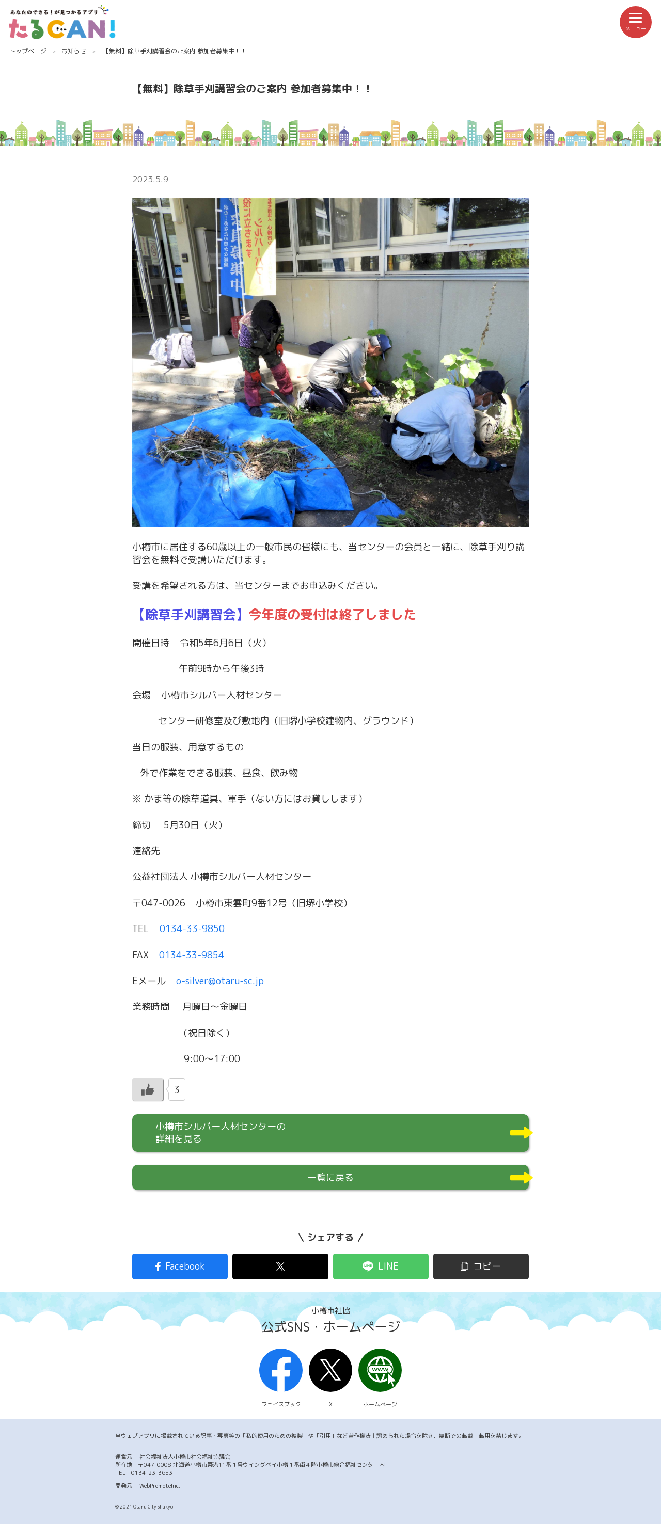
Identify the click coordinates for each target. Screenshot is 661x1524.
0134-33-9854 (191, 955)
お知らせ (73, 50)
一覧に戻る (330, 1177)
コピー (487, 1266)
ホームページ (380, 1378)
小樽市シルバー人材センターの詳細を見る (220, 1132)
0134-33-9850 (192, 928)
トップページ (27, 50)
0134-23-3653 (151, 1473)
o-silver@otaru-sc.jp (220, 980)
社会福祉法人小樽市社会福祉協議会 (184, 1457)
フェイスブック (281, 1378)
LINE (388, 1266)
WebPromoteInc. (159, 1486)
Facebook (185, 1266)
